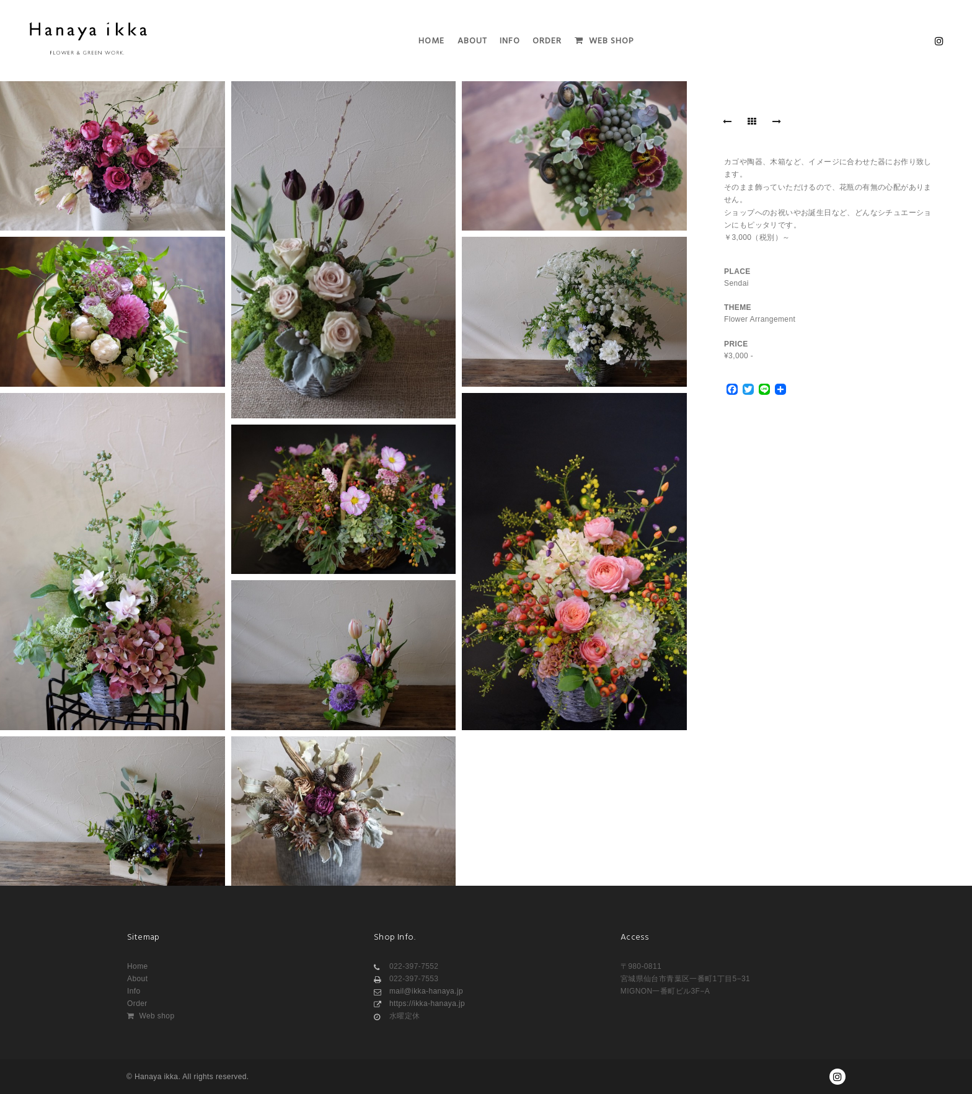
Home (137, 966)
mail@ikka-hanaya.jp (418, 991)
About (137, 978)
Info (134, 991)
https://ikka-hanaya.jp (419, 1003)
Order (137, 1003)
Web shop (150, 1016)
